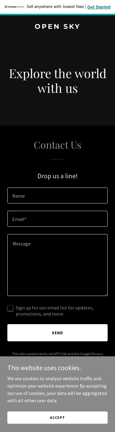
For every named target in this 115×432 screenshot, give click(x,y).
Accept (57, 417)
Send (57, 332)
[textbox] (57, 195)
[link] (57, 27)
